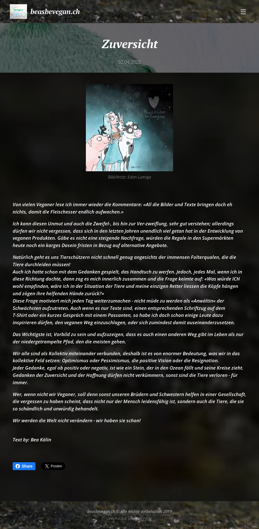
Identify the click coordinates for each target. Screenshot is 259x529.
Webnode (143, 518)
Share (24, 466)
